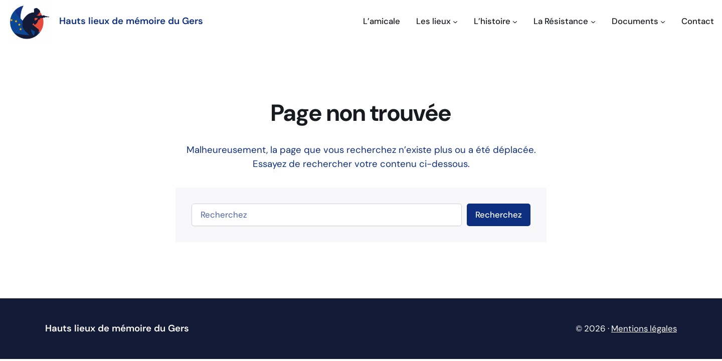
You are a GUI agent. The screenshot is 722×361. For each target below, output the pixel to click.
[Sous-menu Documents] (638, 21)
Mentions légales (644, 328)
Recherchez (498, 214)
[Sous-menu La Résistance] (564, 21)
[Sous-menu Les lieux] (437, 21)
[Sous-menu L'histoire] (495, 21)
